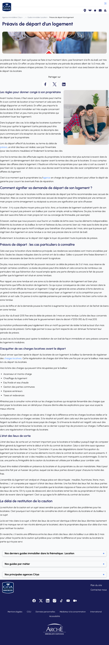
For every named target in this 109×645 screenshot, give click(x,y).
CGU (29, 612)
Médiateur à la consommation (73, 612)
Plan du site (96, 585)
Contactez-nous (99, 589)
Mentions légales (15, 612)
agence (46, 177)
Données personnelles (45, 612)
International (96, 612)
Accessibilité (54, 616)
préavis (3, 147)
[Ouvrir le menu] (105, 3)
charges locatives (13, 358)
